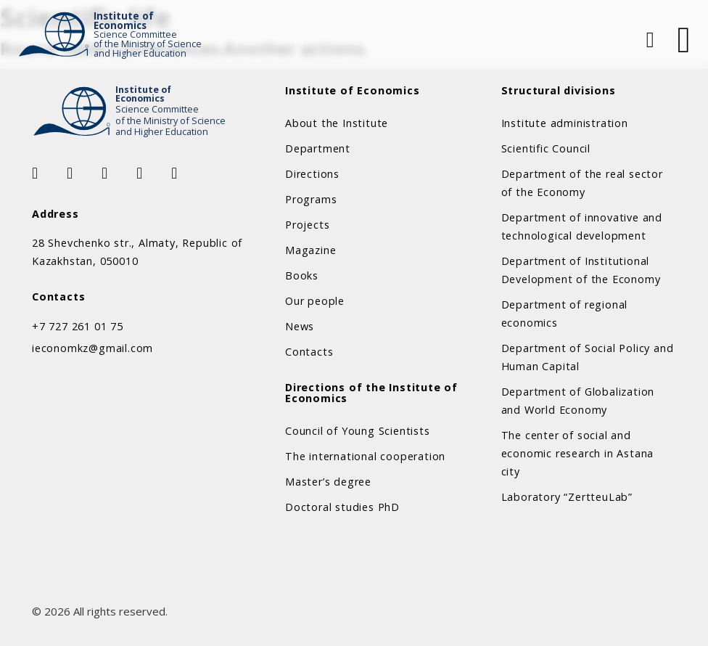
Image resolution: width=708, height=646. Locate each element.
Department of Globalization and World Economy (578, 401)
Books (301, 275)
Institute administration (564, 123)
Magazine (310, 250)
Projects (307, 225)
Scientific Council (545, 148)
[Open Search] (648, 39)
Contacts (309, 352)
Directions (312, 174)
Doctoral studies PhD (342, 507)
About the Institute (336, 123)
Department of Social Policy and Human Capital (587, 357)
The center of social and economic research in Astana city (577, 453)
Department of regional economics (564, 314)
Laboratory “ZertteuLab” (567, 497)
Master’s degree (328, 481)
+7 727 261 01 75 (77, 326)
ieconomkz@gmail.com (92, 348)
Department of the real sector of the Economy (582, 183)
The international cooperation (365, 456)
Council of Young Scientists (357, 431)
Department (317, 148)
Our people (315, 301)
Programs (311, 199)
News (299, 326)
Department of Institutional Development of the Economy (581, 270)
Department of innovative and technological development (581, 226)
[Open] (684, 40)
